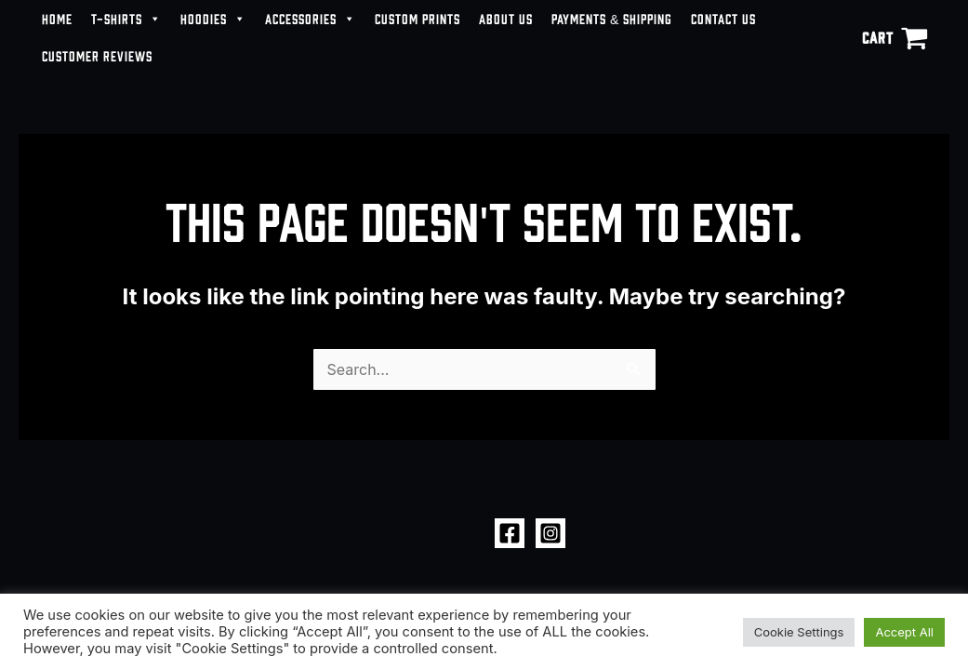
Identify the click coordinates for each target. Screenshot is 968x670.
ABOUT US (506, 18)
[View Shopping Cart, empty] (894, 37)
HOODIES (213, 18)
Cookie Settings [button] (799, 631)
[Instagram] (550, 533)
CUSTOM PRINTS (417, 18)
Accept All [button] (904, 631)
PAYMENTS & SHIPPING (611, 18)
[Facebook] (509, 533)
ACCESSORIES (310, 18)
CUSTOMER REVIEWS (97, 55)
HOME (57, 18)
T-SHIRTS (126, 18)
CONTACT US (723, 18)
